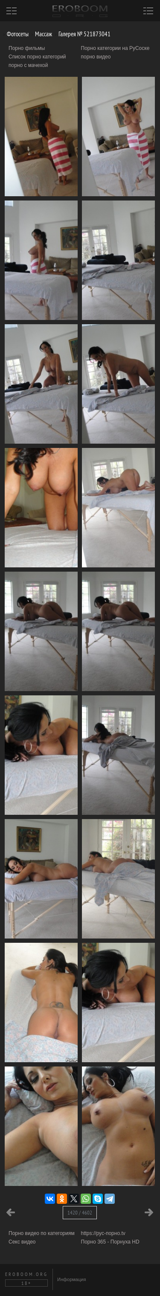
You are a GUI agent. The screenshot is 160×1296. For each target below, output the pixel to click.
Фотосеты (14, 34)
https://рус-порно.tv (103, 1233)
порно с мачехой (28, 65)
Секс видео (22, 1242)
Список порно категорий (37, 57)
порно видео (96, 57)
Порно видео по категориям (42, 1233)
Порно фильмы (27, 48)
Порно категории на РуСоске (115, 48)
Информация (71, 1279)
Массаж (40, 34)
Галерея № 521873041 (81, 34)
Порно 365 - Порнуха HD (110, 1242)
